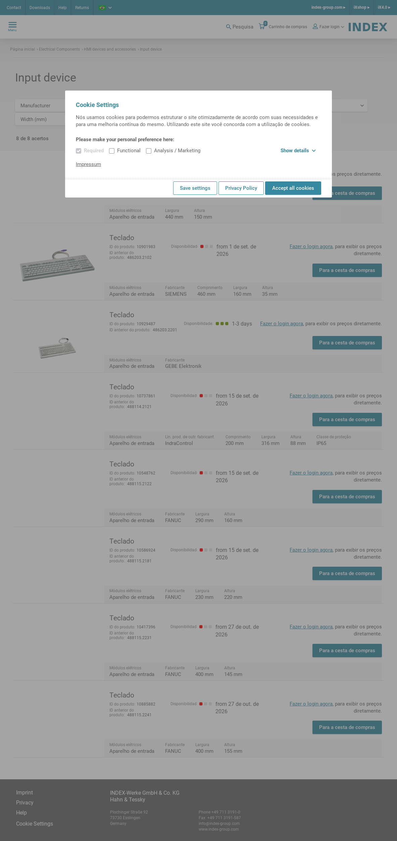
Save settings (195, 188)
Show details (298, 151)
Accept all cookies (293, 188)
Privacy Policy (241, 188)
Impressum (88, 164)
